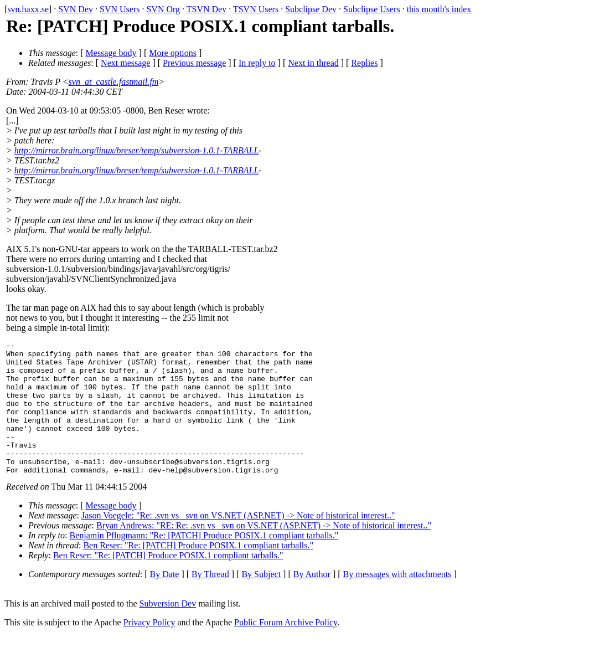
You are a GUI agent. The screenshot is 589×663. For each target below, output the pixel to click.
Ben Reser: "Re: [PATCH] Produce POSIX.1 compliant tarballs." (198, 572)
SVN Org (163, 9)
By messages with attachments (397, 600)
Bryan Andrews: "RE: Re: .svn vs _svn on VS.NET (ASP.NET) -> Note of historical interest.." (263, 552)
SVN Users (120, 9)
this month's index (439, 9)
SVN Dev (75, 9)
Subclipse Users (371, 9)
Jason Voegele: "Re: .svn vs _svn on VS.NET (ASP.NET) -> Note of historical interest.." (238, 542)
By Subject (261, 600)
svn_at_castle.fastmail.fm (114, 81)
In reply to (257, 63)
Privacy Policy (149, 649)
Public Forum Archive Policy (285, 649)
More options (173, 53)
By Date (164, 600)
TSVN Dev (206, 9)
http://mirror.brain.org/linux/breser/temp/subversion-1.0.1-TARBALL (136, 150)
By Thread (210, 600)
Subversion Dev (168, 630)
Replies (364, 63)
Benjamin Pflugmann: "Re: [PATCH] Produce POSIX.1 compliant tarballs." (204, 562)
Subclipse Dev (311, 9)
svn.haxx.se (28, 9)
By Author (311, 600)
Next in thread (313, 63)
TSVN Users (255, 9)
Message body (111, 53)
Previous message (194, 63)
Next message (125, 63)
